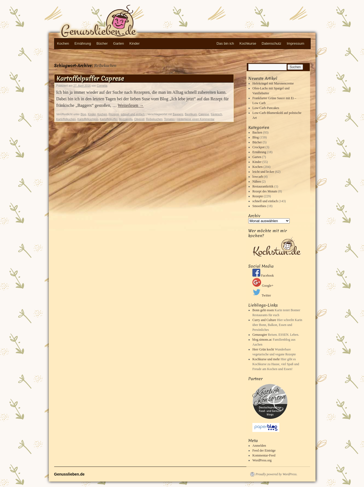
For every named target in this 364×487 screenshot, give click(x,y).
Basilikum (191, 114)
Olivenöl (139, 119)
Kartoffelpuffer (108, 119)
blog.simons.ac (262, 339)
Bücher (102, 43)
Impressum (295, 43)
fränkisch (216, 114)
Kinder (134, 43)
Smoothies (259, 206)
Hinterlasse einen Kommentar (196, 119)
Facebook (263, 275)
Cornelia (102, 85)
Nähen (256, 181)
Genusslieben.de (108, 22)
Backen (257, 132)
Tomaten (169, 119)
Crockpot (258, 147)
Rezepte (114, 114)
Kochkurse (248, 43)
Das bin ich (225, 43)
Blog (83, 114)
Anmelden (259, 445)
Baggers (178, 114)
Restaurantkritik (262, 186)
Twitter (261, 295)
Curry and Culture (264, 320)
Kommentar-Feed (263, 455)
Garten (118, 43)
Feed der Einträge (264, 450)
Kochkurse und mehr (266, 359)
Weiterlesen (130, 105)
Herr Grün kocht (263, 349)
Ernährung (83, 43)
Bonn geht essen (263, 310)
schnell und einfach (133, 114)
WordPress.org (261, 460)
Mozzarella (126, 119)
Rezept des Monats (264, 191)
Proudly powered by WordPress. (277, 474)
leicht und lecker (263, 172)
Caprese (203, 114)
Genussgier (259, 335)
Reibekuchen (154, 119)
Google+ (262, 286)
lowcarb (257, 177)
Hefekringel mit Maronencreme (273, 83)
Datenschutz (271, 43)
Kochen (63, 43)
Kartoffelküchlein (87, 119)
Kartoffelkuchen (66, 119)
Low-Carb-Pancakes (265, 108)
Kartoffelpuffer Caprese (90, 78)
